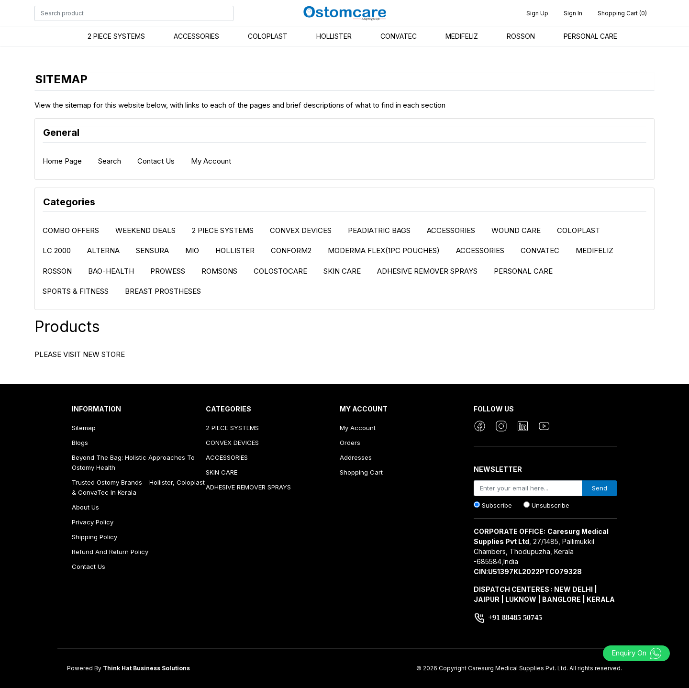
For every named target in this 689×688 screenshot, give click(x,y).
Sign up (537, 13)
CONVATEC (398, 36)
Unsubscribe (550, 505)
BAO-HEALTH (111, 271)
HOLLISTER (334, 36)
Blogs (80, 442)
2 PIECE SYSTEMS (116, 36)
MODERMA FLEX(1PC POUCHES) (384, 250)
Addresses (356, 457)
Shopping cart (361, 472)
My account (211, 161)
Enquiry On (636, 652)
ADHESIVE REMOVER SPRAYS (427, 271)
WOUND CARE (516, 230)
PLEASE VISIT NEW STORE (79, 354)
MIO (192, 250)
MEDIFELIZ (461, 36)
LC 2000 (57, 250)
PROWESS (167, 271)
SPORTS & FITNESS (76, 291)
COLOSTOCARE (280, 271)
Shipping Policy (94, 537)
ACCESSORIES (196, 36)
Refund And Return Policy (110, 551)
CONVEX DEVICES (301, 230)
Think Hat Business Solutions (146, 668)
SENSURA (152, 250)
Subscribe (497, 505)
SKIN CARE (342, 271)
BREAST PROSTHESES (163, 291)
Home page (62, 161)
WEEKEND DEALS (145, 230)
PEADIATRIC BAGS (379, 230)
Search (109, 161)
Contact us (156, 161)
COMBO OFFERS (71, 230)
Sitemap (84, 428)
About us (85, 507)
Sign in (573, 13)
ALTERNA (103, 250)
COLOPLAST (268, 36)
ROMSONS (219, 271)
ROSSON (521, 36)
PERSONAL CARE (590, 36)
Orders (350, 442)
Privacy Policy (92, 522)
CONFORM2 (291, 250)
